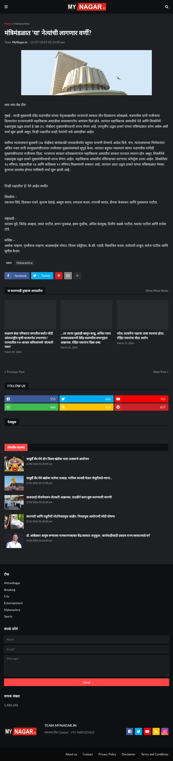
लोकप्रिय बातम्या (16, 447)
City (6, 596)
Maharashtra (21, 23)
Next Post (159, 372)
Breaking (9, 590)
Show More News (157, 290)
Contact (88, 754)
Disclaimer (128, 754)
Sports (8, 616)
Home (8, 23)
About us (71, 754)
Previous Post (16, 372)
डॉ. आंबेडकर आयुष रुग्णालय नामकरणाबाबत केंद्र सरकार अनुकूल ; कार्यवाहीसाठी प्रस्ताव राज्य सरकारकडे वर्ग (88, 535)
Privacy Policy (107, 754)
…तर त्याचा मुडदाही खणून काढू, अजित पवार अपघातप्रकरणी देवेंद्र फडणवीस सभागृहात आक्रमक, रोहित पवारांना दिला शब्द (86, 337)
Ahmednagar (12, 583)
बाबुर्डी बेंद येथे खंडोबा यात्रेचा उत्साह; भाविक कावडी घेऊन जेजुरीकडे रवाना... (69, 478)
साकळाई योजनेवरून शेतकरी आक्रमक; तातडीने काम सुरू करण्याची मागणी (69, 497)
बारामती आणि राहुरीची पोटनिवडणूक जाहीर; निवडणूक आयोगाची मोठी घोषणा (70, 516)
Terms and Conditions (154, 754)
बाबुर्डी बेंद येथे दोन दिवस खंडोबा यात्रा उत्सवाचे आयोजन (57, 459)
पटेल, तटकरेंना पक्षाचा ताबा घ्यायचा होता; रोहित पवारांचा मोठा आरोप (140, 335)
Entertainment (13, 603)
